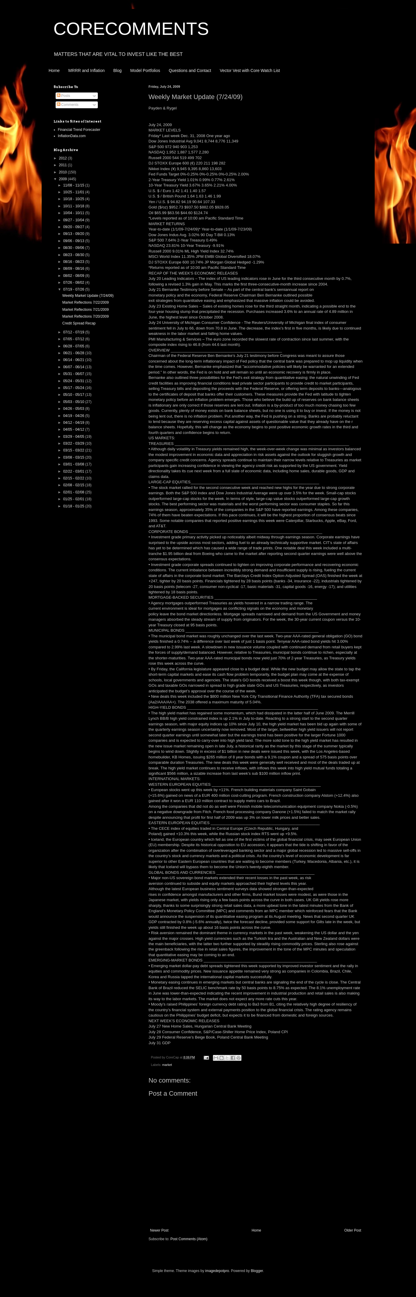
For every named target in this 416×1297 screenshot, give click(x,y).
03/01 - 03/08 (74, 464)
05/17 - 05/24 (74, 388)
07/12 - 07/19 (74, 332)
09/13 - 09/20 (74, 234)
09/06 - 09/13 (74, 241)
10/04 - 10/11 (74, 213)
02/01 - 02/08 (74, 492)
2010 (63, 172)
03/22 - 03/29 (74, 443)
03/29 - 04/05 (74, 437)
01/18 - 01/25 (74, 506)
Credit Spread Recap (78, 323)
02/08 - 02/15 (74, 485)
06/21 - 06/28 (74, 353)
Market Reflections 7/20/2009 (85, 316)
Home (54, 70)
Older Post (352, 1230)
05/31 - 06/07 (74, 374)
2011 (63, 165)
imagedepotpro (217, 1271)
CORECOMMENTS (131, 29)
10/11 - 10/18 (74, 206)
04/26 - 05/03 (74, 409)
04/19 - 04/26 (74, 416)
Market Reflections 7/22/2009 (85, 302)
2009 (63, 179)
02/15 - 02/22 (74, 478)
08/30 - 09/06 (74, 248)
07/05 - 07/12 (74, 339)
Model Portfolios (145, 70)
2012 (63, 158)
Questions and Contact (190, 70)
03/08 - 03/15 (74, 457)
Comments (68, 105)
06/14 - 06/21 (74, 360)
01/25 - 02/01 (74, 499)
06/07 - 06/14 (74, 367)
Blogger (257, 1271)
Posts (63, 96)
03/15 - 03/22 (74, 450)
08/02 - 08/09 (74, 276)
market (167, 1065)
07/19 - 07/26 (74, 289)
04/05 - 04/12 (74, 429)
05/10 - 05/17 (74, 395)
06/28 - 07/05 (74, 346)
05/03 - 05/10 (74, 402)
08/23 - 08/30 (74, 255)
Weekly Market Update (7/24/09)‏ (88, 296)
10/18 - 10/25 (74, 199)
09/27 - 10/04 (74, 220)
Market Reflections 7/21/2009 (85, 310)
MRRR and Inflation (86, 70)
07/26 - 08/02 (74, 282)
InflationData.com (72, 136)
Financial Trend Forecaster (79, 130)
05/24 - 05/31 (74, 381)
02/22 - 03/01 (74, 471)
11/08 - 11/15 (74, 185)
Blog (117, 70)
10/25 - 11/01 (74, 192)
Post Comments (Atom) (189, 1239)
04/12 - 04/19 (74, 423)
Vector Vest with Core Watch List (250, 70)
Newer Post (159, 1230)
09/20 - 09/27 (74, 227)
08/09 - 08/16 (74, 268)
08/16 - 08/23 (74, 262)
